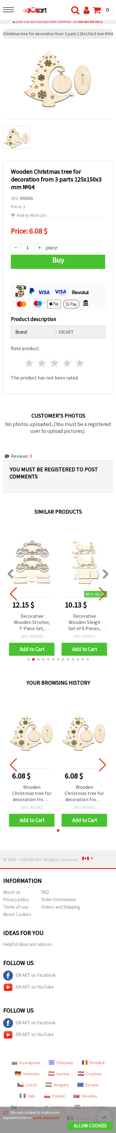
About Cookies (17, 914)
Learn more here (46, 1117)
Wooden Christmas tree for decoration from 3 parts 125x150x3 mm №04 (31, 793)
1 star (29, 363)
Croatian (89, 1074)
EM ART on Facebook (29, 975)
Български (25, 1063)
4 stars (67, 363)
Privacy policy (16, 899)
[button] (28, 659)
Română (93, 1063)
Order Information (58, 899)
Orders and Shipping (60, 907)
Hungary (57, 1085)
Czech (27, 1085)
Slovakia (85, 1096)
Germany (27, 1074)
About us (11, 892)
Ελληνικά (61, 1063)
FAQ (45, 892)
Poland (54, 1096)
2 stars (42, 363)
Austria (58, 1074)
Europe (88, 1085)
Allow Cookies (90, 1126)
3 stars (55, 363)
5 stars (80, 363)
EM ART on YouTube (28, 987)
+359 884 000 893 (88, 21)
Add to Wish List (28, 215)
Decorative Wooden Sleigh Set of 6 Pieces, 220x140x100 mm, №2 (84, 622)
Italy (27, 1096)
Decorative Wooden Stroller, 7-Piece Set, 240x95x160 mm (32, 622)
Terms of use (15, 907)
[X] (5, 1112)
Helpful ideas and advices (27, 944)
